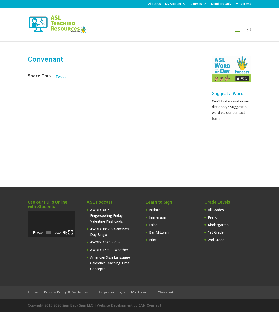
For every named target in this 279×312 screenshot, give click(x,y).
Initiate (154, 209)
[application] (51, 224)
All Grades (216, 209)
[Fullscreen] (70, 232)
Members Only (221, 4)
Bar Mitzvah (159, 232)
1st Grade (216, 232)
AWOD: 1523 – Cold (105, 242)
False (153, 224)
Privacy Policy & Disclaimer (66, 292)
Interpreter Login (110, 292)
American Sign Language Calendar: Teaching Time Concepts (110, 263)
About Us (154, 4)
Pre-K (212, 217)
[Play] (34, 232)
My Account (173, 4)
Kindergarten (218, 224)
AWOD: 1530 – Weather (109, 249)
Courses (196, 4)
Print (153, 239)
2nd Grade (216, 239)
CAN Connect (149, 305)
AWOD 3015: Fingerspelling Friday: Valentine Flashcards (106, 215)
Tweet (61, 76)
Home (33, 292)
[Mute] (65, 232)
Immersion (157, 217)
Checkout (166, 292)
